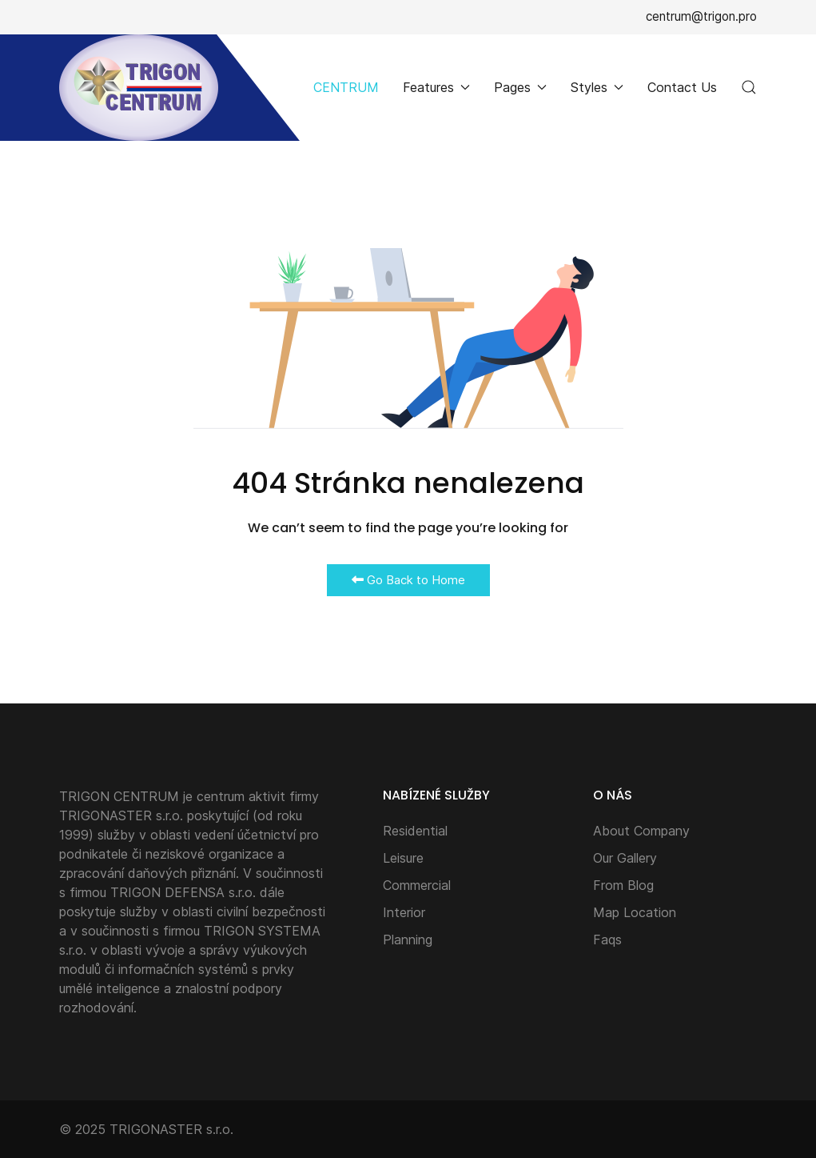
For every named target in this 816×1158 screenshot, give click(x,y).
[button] (749, 87)
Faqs (607, 940)
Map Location (634, 912)
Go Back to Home (408, 579)
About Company (641, 831)
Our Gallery (625, 858)
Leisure (403, 858)
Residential (415, 831)
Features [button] (436, 87)
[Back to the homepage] (138, 87)
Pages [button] (520, 87)
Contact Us (682, 87)
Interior (404, 912)
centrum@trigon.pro (701, 16)
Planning (407, 940)
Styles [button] (597, 87)
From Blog (623, 885)
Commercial (417, 885)
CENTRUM (346, 87)
